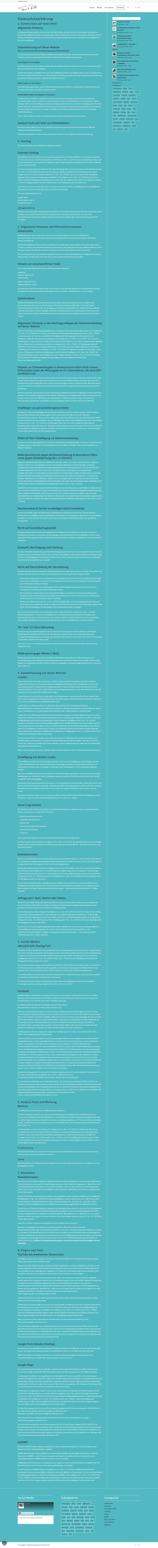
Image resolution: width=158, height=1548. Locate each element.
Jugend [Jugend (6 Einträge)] (89, 1514)
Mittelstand (116, 112)
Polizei (133, 112)
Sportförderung (117, 125)
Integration (126, 102)
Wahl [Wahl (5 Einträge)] (92, 1531)
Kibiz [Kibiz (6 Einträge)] (68, 1517)
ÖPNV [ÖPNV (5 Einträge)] (70, 1534)
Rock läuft (122, 119)
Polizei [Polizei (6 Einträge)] (87, 1520)
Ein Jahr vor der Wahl (123, 22)
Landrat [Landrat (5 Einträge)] (87, 1517)
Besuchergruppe (117, 88)
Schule (136, 119)
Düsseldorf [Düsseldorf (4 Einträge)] (64, 1507)
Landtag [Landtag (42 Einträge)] (92, 1517)
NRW (128, 112)
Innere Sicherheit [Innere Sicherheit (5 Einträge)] (66, 1514)
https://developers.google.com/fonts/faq (71, 1355)
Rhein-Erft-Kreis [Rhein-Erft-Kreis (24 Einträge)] (66, 1524)
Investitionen (134, 102)
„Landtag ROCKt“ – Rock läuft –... (127, 44)
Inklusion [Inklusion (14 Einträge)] (91, 1510)
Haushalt (123, 98)
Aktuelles (107, 1506)
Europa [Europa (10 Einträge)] (71, 1507)
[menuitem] (91, 7)
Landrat (123, 108)
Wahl (114, 129)
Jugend (115, 105)
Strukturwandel (126, 125)
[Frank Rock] (28, 7)
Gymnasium (116, 98)
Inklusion (134, 98)
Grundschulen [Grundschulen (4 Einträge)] (65, 1510)
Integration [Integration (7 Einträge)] (75, 1514)
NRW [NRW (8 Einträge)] (82, 1520)
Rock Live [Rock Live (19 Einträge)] (84, 1524)
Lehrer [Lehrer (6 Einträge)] (63, 1520)
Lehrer (134, 108)
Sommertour (126, 122)
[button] (4, 1543)
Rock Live (115, 119)
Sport (133, 122)
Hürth (128, 98)
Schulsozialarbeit (117, 122)
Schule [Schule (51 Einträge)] (72, 1527)
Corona (130, 88)
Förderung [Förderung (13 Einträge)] (91, 1507)
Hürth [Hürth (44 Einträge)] (85, 1510)
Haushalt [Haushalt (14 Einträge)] (80, 1510)
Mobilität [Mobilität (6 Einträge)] (77, 1520)
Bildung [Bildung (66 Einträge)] (73, 1503)
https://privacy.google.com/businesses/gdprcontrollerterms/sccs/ (41, 1414)
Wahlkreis (107, 1525)
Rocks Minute (129, 119)
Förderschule (116, 95)
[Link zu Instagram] (138, 7)
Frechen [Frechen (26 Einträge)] (76, 1507)
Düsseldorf (125, 91)
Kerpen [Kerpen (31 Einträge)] (63, 1517)
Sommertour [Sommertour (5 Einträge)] (89, 1527)
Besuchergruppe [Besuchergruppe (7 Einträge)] (66, 1503)
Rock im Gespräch (132, 115)
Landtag (129, 108)
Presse (106, 1514)
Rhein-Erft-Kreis (122, 115)
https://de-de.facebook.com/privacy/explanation (65, 1028)
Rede (114, 115)
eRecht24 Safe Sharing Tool (46, 953)
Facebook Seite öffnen (26, 1513)
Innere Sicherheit (117, 102)
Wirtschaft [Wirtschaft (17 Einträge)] (64, 1534)
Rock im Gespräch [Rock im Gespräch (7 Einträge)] (76, 1524)
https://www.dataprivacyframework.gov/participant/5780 (38, 1337)
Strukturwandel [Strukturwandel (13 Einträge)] (79, 1531)
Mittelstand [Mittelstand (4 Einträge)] (70, 1520)
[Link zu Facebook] (135, 7)
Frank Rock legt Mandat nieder (126, 69)
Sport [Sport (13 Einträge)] (63, 1531)
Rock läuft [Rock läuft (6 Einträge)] (91, 1524)
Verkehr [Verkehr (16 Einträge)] (87, 1531)
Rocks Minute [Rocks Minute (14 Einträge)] (65, 1527)
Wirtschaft (120, 129)
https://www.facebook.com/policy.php (64, 1077)
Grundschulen (132, 95)
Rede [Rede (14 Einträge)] (92, 1520)
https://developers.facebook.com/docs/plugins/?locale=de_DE (39, 1008)
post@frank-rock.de (22, 1)
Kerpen (120, 105)
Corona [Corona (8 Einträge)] (79, 1503)
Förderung (124, 95)
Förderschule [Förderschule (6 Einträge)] (83, 1507)
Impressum (37, 1545)
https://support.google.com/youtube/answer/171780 (37, 1294)
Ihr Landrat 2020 (110, 1509)
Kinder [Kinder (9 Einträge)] (73, 1517)
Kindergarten (116, 108)
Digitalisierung (117, 91)
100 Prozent (108, 1503)
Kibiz (125, 105)
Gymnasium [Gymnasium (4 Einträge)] (73, 1510)
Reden (106, 1517)
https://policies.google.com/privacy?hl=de (32, 1322)
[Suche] (128, 7)
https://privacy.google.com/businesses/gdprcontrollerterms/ (42, 1411)
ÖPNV (126, 129)
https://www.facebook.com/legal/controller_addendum (70, 1055)
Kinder (130, 105)
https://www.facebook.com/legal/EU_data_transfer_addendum (43, 1075)
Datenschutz (46, 1545)
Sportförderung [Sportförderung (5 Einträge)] (70, 1531)
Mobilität (123, 112)
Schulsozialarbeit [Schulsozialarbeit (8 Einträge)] (80, 1527)
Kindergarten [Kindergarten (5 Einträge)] (80, 1517)
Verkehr (134, 125)
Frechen (137, 91)
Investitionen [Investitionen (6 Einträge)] (82, 1514)
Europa (131, 91)
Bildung (125, 88)
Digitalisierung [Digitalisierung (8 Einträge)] (86, 1503)
